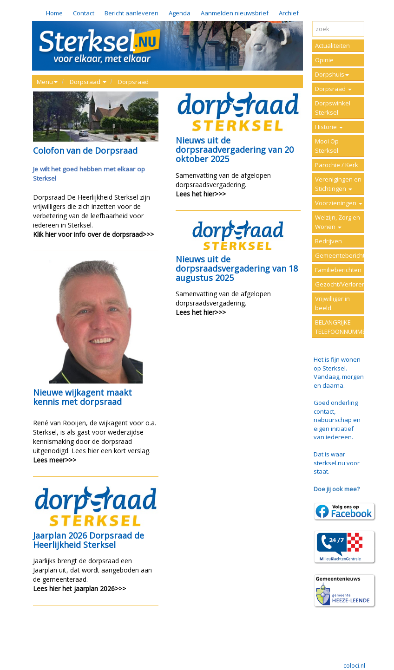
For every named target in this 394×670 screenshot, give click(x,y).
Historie (329, 127)
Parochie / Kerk (336, 165)
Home (54, 13)
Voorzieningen (338, 203)
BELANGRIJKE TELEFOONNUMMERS (339, 327)
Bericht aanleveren (131, 13)
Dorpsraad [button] (88, 82)
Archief (289, 13)
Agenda (179, 13)
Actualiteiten (332, 45)
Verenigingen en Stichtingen (338, 184)
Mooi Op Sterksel (327, 146)
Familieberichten (338, 270)
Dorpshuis (332, 74)
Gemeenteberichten (339, 255)
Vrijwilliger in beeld (332, 303)
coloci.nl (354, 666)
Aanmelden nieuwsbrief (235, 13)
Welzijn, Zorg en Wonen (337, 222)
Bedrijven (328, 241)
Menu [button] (47, 82)
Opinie (324, 60)
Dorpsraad (133, 82)
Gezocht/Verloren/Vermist (339, 284)
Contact (83, 13)
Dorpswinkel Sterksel (332, 108)
